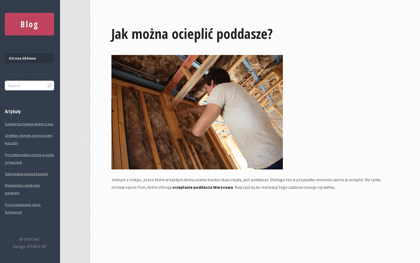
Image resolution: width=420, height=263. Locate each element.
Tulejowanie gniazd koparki (26, 173)
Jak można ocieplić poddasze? (192, 33)
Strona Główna (22, 58)
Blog (29, 24)
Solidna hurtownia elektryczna (29, 123)
